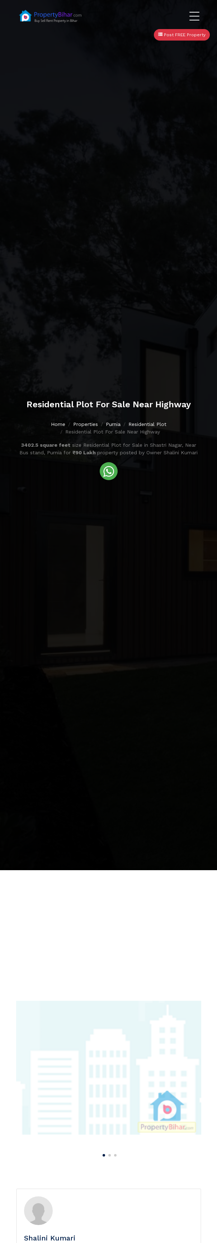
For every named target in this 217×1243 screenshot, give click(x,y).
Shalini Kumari (49, 1238)
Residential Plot (147, 424)
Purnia (113, 424)
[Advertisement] (108, 924)
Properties (85, 424)
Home (58, 424)
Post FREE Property (182, 34)
